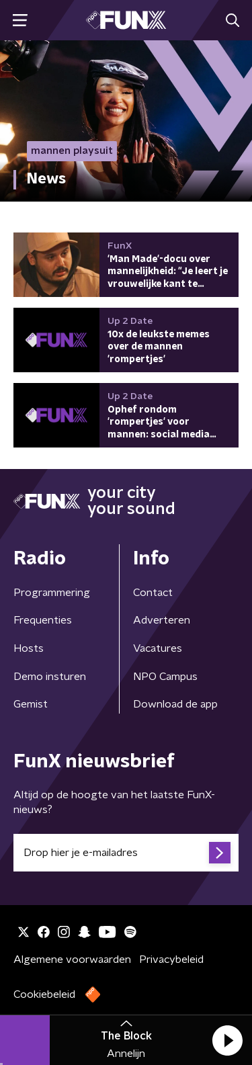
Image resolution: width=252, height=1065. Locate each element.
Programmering (51, 592)
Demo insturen (49, 676)
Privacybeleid (171, 959)
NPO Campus (165, 676)
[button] (227, 1040)
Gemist (30, 704)
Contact (153, 592)
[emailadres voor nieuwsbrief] (126, 852)
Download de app (175, 704)
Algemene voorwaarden (72, 959)
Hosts (28, 648)
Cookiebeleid (44, 994)
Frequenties (42, 620)
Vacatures (157, 648)
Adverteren (161, 620)
